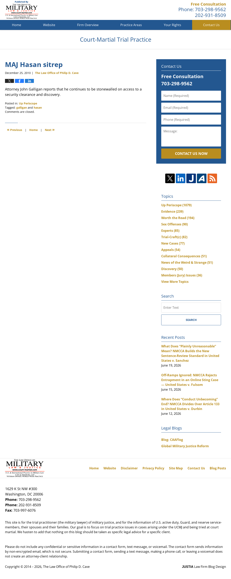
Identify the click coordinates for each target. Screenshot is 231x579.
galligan (21, 107)
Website (49, 25)
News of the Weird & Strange (187, 262)
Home (16, 25)
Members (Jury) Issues (181, 275)
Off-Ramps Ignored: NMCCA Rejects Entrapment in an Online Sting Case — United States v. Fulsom (189, 380)
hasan (38, 107)
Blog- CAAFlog (172, 439)
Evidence (172, 211)
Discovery (172, 269)
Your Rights (172, 25)
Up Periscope (28, 103)
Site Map (176, 468)
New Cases (173, 243)
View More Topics (175, 281)
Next (50, 129)
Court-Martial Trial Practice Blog (21, 10)
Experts (170, 230)
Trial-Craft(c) (174, 237)
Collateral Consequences (184, 256)
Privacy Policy (153, 468)
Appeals (170, 250)
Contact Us (211, 25)
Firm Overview (87, 25)
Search (191, 320)
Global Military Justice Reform (185, 446)
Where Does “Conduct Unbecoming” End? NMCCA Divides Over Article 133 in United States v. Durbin (190, 404)
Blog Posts (218, 468)
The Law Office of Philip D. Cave (66, 566)
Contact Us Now (191, 153)
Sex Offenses (174, 224)
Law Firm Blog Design (204, 566)
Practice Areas (131, 25)
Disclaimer (129, 468)
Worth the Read (177, 218)
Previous (14, 129)
